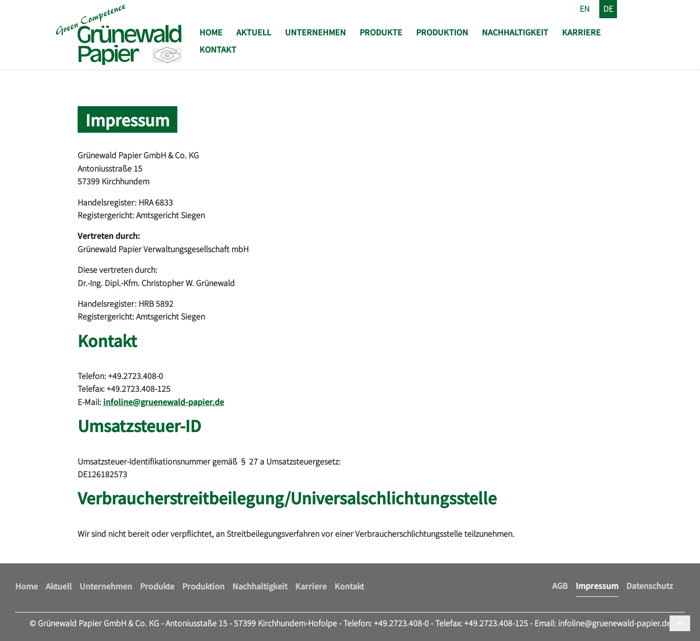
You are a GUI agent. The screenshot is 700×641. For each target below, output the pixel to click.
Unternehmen (315, 32)
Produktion (442, 32)
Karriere (581, 32)
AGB (560, 585)
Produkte (381, 32)
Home (211, 32)
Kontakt (217, 49)
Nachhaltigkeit (515, 32)
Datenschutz (649, 585)
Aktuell (253, 32)
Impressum (597, 585)
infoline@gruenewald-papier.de (163, 402)
